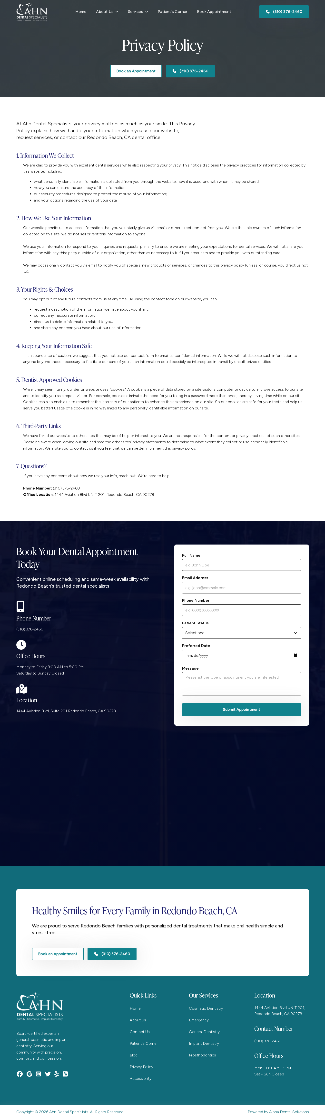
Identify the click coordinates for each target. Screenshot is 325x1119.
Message (190, 668)
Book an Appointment (136, 71)
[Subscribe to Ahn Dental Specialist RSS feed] (66, 1074)
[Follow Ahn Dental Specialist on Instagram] (39, 1074)
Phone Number (195, 600)
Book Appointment (214, 11)
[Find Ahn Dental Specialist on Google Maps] (31, 1074)
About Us (138, 1020)
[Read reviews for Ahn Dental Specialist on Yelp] (57, 1074)
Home (81, 11)
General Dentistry (204, 1031)
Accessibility (140, 1078)
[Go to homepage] (32, 11)
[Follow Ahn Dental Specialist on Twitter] (49, 1074)
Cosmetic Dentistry (206, 1008)
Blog (134, 1055)
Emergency (199, 1020)
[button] (107, 11)
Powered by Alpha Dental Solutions (278, 1112)
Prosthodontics (202, 1055)
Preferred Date (196, 645)
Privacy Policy (141, 1066)
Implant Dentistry (204, 1043)
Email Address (195, 577)
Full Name (191, 555)
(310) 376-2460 (29, 629)
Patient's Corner (172, 11)
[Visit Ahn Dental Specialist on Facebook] (21, 1074)
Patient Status (195, 623)
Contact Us (140, 1031)
